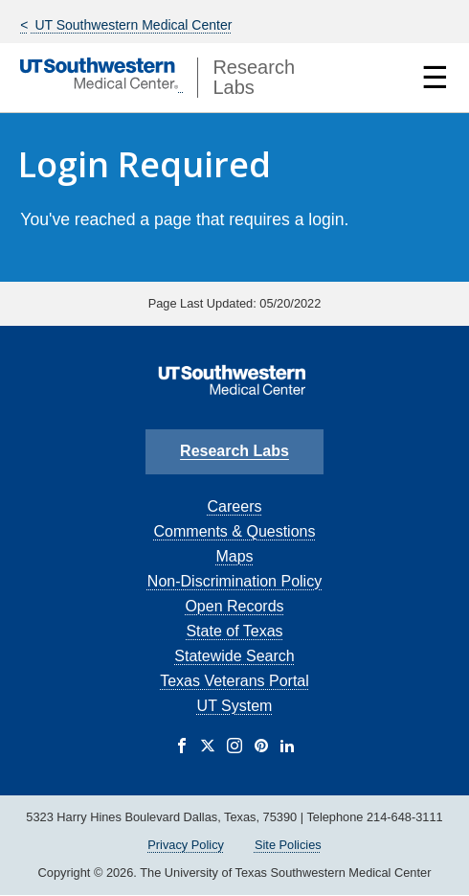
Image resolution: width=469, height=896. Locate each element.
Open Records (234, 606)
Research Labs (234, 451)
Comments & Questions (235, 531)
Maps (234, 556)
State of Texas (234, 631)
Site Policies (288, 845)
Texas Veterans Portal (234, 681)
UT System (235, 706)
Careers (235, 506)
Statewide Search (234, 656)
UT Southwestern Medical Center (132, 25)
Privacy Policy (185, 845)
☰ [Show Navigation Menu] (435, 77)
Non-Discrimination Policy (234, 581)
